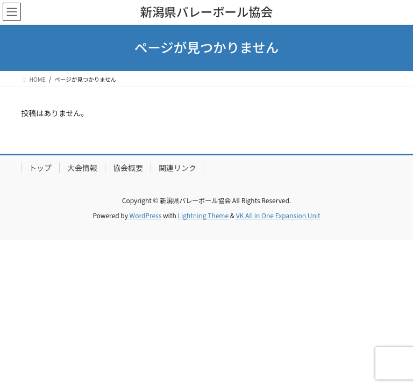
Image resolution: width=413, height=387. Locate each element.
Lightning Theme (203, 215)
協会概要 (128, 167)
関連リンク (177, 167)
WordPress (146, 215)
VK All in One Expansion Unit (278, 215)
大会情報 (82, 167)
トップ (40, 167)
